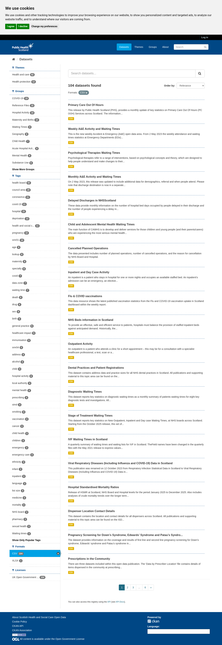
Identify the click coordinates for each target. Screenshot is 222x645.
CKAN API (17, 626)
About (165, 47)
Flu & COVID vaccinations (85, 296)
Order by (169, 85)
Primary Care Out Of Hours (86, 104)
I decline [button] (23, 26)
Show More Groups (23, 169)
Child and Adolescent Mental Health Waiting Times (101, 224)
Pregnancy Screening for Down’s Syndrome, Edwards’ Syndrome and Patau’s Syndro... (125, 535)
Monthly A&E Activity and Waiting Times (94, 176)
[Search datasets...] (132, 73)
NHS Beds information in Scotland (90, 319)
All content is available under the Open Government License (48, 639)
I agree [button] (10, 26)
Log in (204, 37)
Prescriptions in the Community (89, 558)
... (139, 587)
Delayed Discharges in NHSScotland (92, 200)
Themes (138, 47)
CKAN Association (22, 630)
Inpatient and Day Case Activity (88, 272)
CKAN (153, 621)
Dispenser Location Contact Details (91, 511)
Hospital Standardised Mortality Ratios (93, 487)
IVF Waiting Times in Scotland (88, 439)
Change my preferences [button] (44, 26)
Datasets (124, 47)
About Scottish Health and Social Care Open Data (39, 617)
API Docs (120, 602)
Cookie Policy (19, 621)
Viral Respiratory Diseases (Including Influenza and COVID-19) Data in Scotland (120, 463)
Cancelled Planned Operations (88, 248)
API (109, 602)
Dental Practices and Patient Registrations (96, 367)
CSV (71, 119)
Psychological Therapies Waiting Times (94, 152)
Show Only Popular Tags (26, 540)
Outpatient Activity (80, 343)
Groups (153, 47)
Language (153, 626)
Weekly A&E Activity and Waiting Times (94, 128)
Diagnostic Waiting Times (85, 391)
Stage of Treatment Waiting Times (90, 415)
